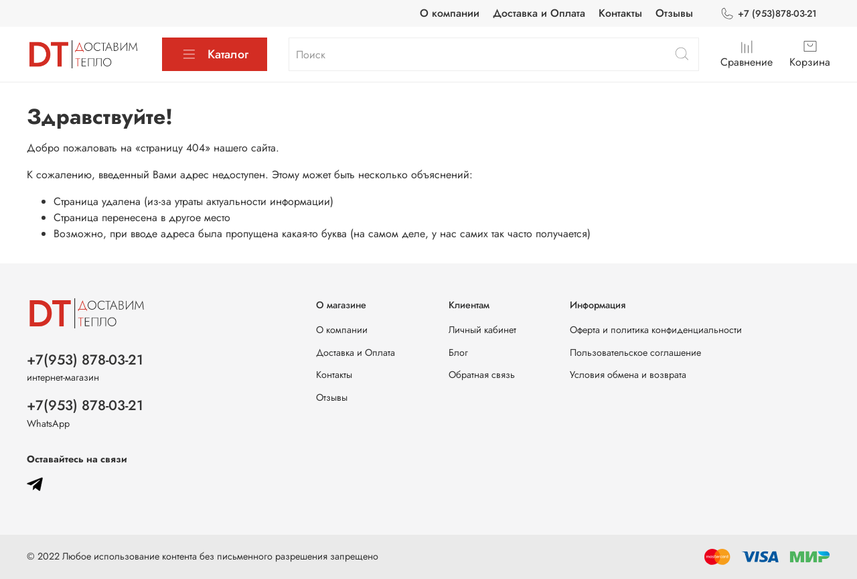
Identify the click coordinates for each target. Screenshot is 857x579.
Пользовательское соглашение (635, 352)
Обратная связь (482, 374)
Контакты (620, 13)
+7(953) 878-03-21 (85, 360)
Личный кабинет (482, 329)
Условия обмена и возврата (628, 374)
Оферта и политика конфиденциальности (656, 329)
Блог (458, 352)
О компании (449, 13)
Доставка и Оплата (539, 13)
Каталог (214, 54)
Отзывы (674, 13)
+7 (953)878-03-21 (768, 14)
